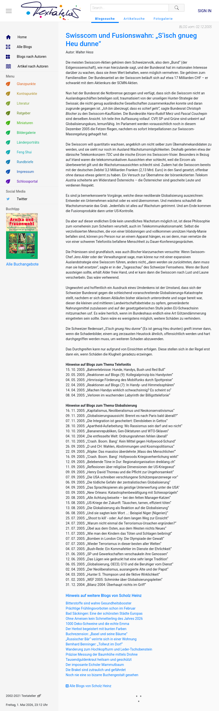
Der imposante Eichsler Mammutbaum (95, 665)
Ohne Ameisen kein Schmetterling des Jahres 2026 (104, 619)
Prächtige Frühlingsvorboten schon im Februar (101, 608)
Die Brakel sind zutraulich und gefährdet (96, 670)
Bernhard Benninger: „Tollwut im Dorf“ (94, 644)
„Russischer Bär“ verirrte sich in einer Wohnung (101, 639)
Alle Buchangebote (22, 264)
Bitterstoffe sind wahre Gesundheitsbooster (98, 603)
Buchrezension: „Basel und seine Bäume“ (97, 634)
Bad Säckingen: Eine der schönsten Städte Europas (104, 613)
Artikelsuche (134, 18)
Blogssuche (105, 18)
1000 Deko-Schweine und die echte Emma (97, 624)
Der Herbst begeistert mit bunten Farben (96, 629)
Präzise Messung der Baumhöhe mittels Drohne (101, 654)
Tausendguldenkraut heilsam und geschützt (99, 660)
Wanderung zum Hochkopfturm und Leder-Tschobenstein (109, 649)
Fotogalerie (163, 18)
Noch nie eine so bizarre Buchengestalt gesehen (102, 675)
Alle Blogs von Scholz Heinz (88, 686)
